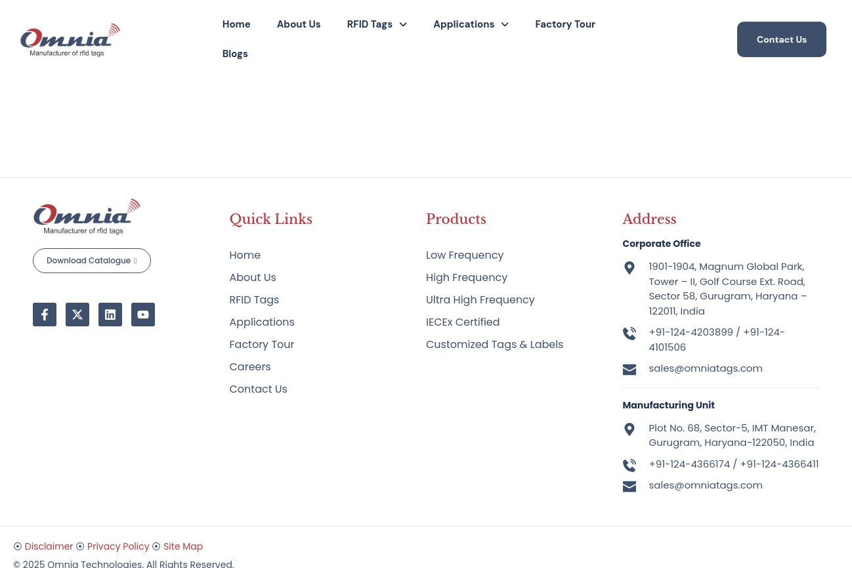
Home (237, 24)
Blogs (235, 53)
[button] (377, 24)
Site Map (183, 546)
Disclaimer (49, 546)
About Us (299, 24)
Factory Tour (565, 24)
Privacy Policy (118, 546)
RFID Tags (377, 24)
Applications (471, 24)
